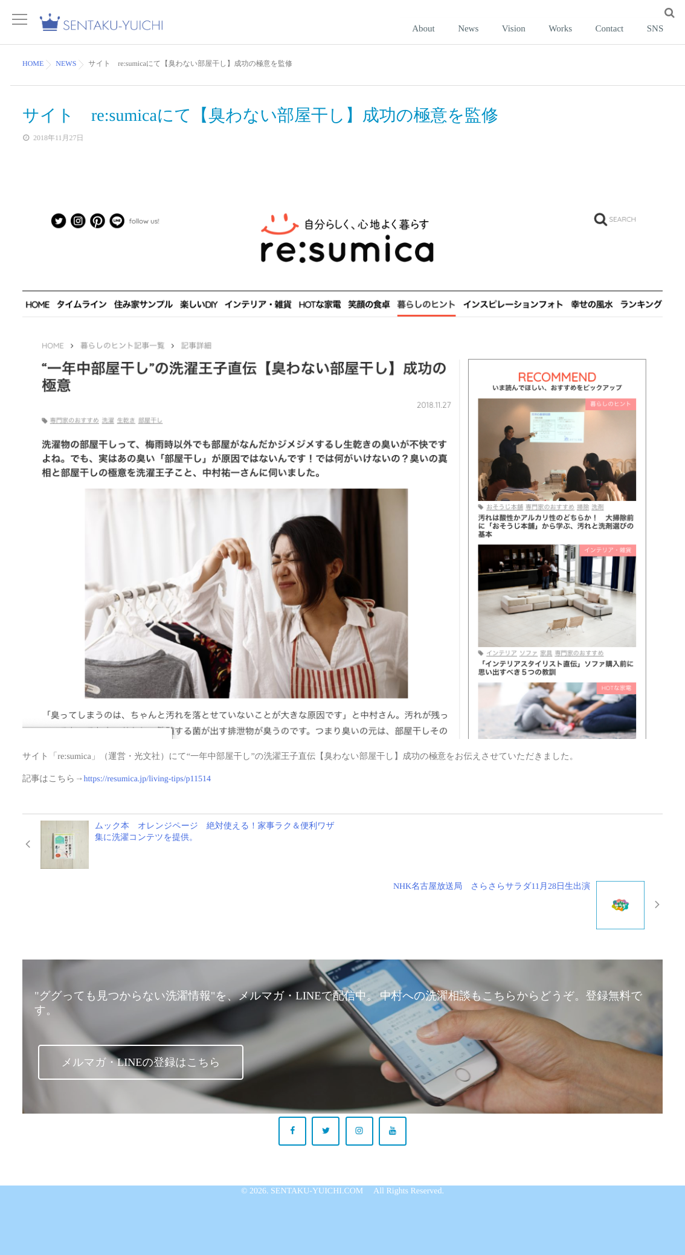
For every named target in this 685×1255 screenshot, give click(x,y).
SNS (660, 39)
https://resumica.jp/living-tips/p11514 (146, 794)
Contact (625, 39)
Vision (550, 39)
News (516, 39)
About (481, 39)
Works (587, 39)
